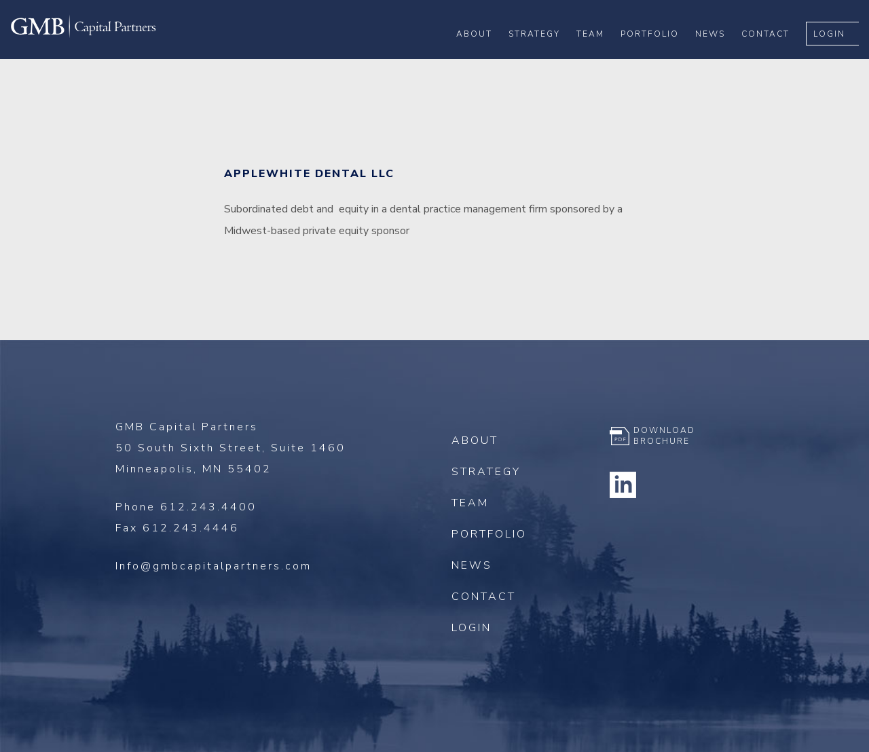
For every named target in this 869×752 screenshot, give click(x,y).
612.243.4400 (208, 507)
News (720, 55)
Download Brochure (664, 436)
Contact (776, 55)
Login (839, 55)
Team (600, 55)
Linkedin (623, 484)
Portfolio (660, 55)
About (484, 55)
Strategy (544, 55)
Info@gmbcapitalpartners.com (213, 566)
